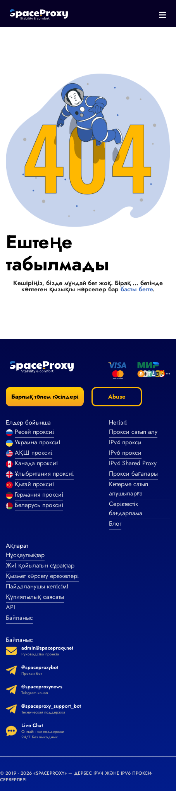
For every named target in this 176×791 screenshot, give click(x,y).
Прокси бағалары (133, 473)
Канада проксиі (36, 463)
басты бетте (137, 289)
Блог (115, 523)
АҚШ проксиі (33, 452)
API (10, 607)
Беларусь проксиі (39, 504)
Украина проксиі (37, 442)
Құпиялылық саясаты (35, 596)
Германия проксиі (39, 494)
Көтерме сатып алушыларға (128, 489)
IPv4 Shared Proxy (133, 463)
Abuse (117, 396)
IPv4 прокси (125, 442)
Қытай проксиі (34, 484)
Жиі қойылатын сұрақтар (40, 565)
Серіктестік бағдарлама (125, 508)
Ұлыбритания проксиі (44, 473)
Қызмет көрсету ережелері (42, 575)
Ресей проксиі (34, 431)
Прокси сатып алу (133, 431)
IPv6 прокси (125, 452)
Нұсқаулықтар (25, 554)
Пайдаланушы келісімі (37, 586)
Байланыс (19, 617)
